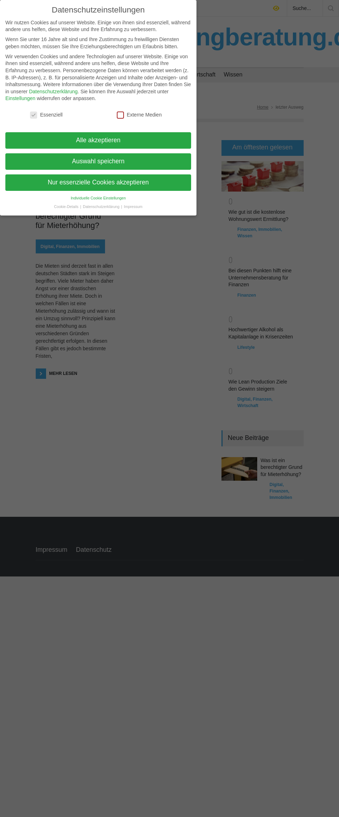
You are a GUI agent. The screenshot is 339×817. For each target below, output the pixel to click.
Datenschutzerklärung (53, 87)
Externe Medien (139, 110)
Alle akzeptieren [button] (98, 135)
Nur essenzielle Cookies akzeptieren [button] (98, 178)
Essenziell (46, 110)
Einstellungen (20, 94)
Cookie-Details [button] (66, 202)
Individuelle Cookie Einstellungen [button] (98, 194)
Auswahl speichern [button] (98, 156)
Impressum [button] (133, 202)
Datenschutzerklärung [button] (101, 202)
